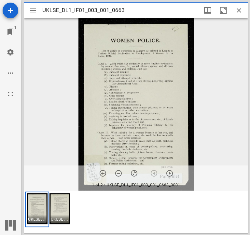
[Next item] (169, 173)
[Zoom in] (103, 173)
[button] (37, 209)
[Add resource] (10, 10)
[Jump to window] (10, 31)
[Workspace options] (10, 73)
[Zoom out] (118, 173)
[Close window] (239, 10)
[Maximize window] (223, 10)
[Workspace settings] (10, 52)
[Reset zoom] (134, 173)
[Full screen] (10, 94)
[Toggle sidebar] (33, 10)
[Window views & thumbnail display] (207, 10)
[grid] (136, 212)
